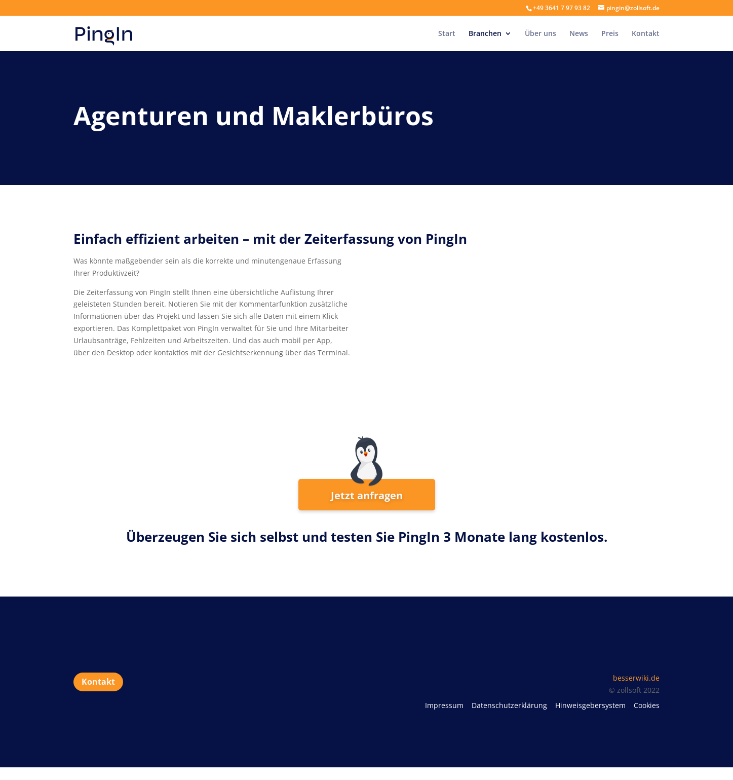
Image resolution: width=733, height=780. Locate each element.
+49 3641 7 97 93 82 (561, 8)
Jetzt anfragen (367, 495)
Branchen (485, 34)
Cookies (647, 705)
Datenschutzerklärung (509, 705)
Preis (610, 34)
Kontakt (646, 34)
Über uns (540, 34)
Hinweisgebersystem (590, 705)
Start (446, 34)
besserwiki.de (636, 678)
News (578, 34)
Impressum (444, 705)
